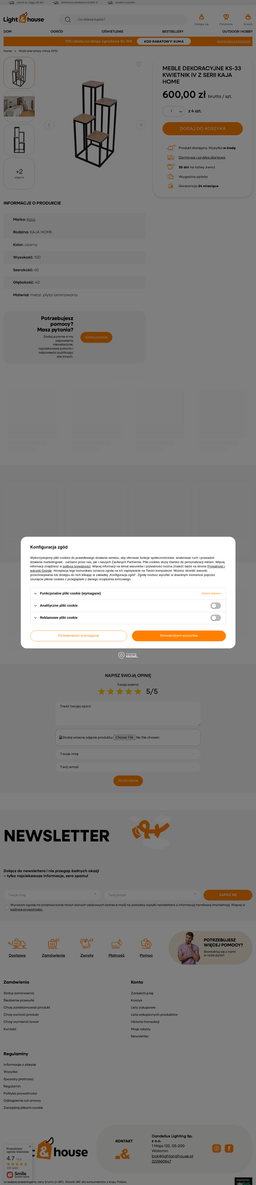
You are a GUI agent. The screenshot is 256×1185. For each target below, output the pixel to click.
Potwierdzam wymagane (78, 635)
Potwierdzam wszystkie (179, 635)
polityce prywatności (76, 566)
